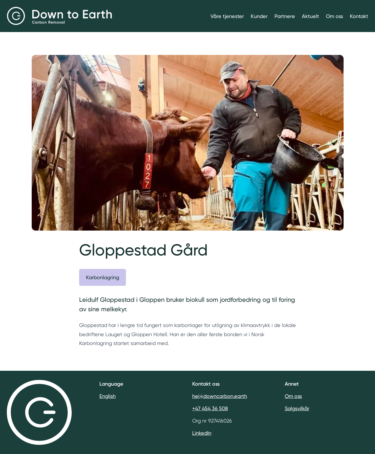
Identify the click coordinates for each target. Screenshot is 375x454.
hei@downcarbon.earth (219, 396)
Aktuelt (310, 16)
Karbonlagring (102, 277)
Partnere (284, 16)
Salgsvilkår (297, 408)
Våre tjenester (227, 16)
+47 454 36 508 (210, 408)
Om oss (334, 16)
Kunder (259, 16)
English (107, 396)
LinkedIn (201, 433)
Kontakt (359, 16)
